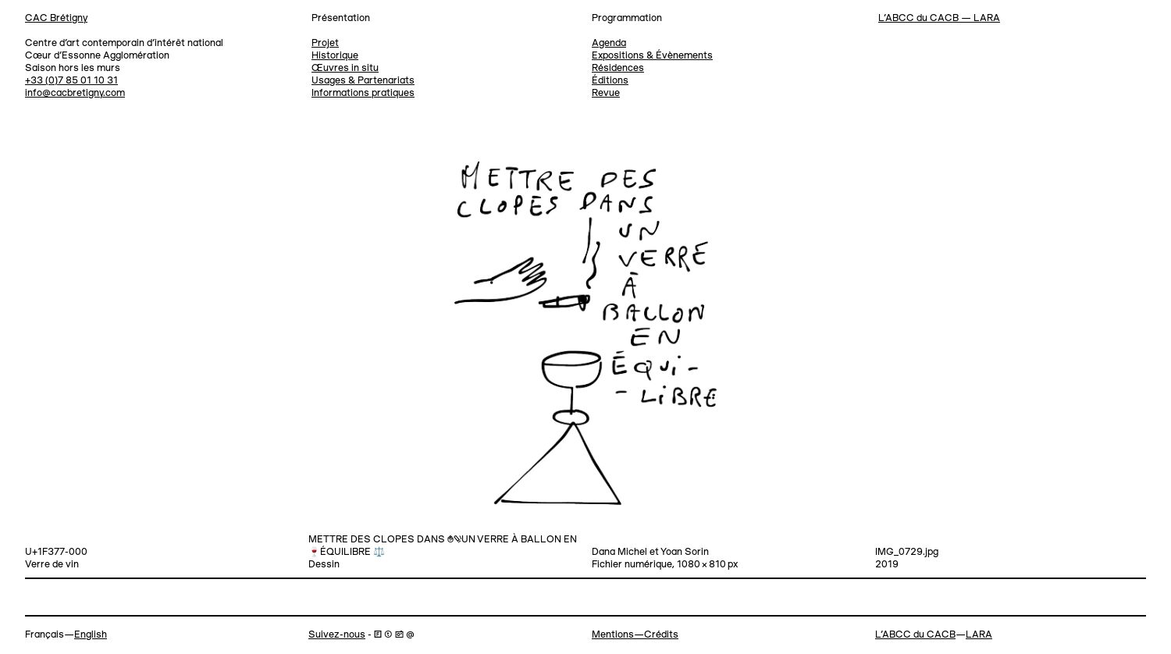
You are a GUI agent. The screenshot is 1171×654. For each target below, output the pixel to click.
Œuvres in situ (345, 68)
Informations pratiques (363, 93)
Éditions (610, 80)
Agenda (609, 43)
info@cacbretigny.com (75, 93)
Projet (325, 43)
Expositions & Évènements (652, 56)
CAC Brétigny (56, 18)
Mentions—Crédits (635, 635)
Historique (334, 56)
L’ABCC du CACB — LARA (939, 18)
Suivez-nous (336, 635)
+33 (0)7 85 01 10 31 (71, 80)
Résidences (618, 68)
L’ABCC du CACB (915, 635)
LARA (979, 635)
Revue (606, 93)
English (90, 635)
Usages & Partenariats (363, 80)
